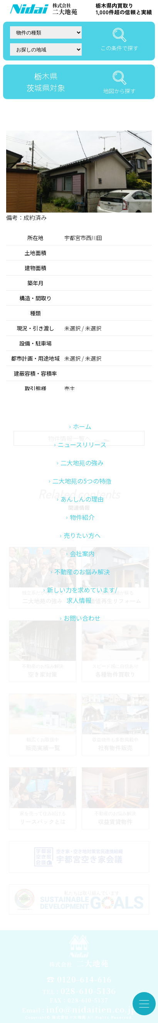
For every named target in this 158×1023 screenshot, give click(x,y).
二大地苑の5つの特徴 (81, 533)
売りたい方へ (82, 587)
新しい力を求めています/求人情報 (82, 647)
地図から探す (119, 83)
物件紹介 (82, 569)
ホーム (82, 478)
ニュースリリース (82, 496)
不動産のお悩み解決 (82, 623)
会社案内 (82, 605)
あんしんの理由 (82, 551)
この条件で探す (119, 40)
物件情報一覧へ (79, 438)
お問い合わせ (82, 670)
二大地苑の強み (82, 514)
